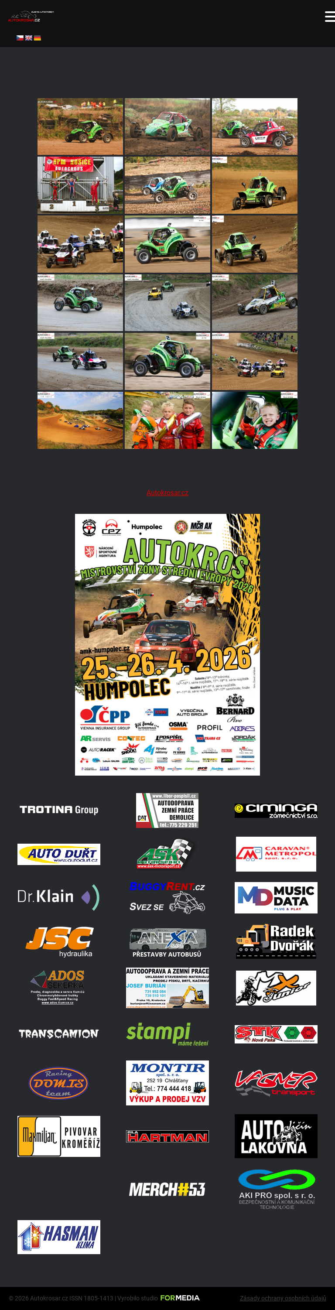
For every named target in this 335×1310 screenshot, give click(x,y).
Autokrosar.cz (167, 493)
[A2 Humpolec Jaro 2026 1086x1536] (167, 773)
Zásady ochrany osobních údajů (283, 1298)
